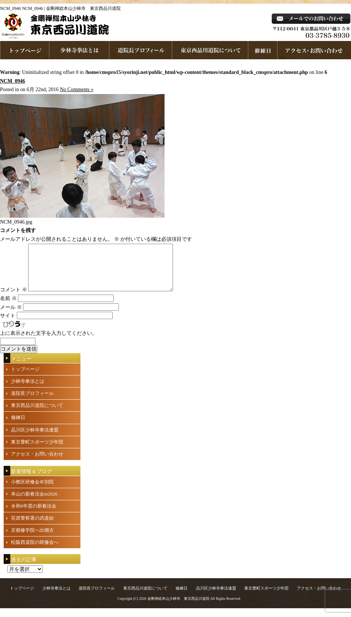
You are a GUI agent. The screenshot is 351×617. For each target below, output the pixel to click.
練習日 (263, 50)
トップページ (25, 378)
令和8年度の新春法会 (33, 514)
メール (11, 316)
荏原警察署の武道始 (32, 527)
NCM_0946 (12, 81)
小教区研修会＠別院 (32, 490)
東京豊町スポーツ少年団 (37, 450)
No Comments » (77, 89)
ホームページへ (24, 50)
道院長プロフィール (140, 50)
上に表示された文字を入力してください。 (48, 342)
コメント (13, 298)
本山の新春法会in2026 (34, 502)
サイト (7, 324)
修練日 (18, 426)
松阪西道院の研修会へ (34, 551)
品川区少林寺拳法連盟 (34, 438)
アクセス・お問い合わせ (37, 462)
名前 (8, 307)
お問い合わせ (314, 50)
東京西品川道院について (210, 50)
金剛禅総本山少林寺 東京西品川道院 (178, 607)
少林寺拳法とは (79, 50)
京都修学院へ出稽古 (32, 539)
